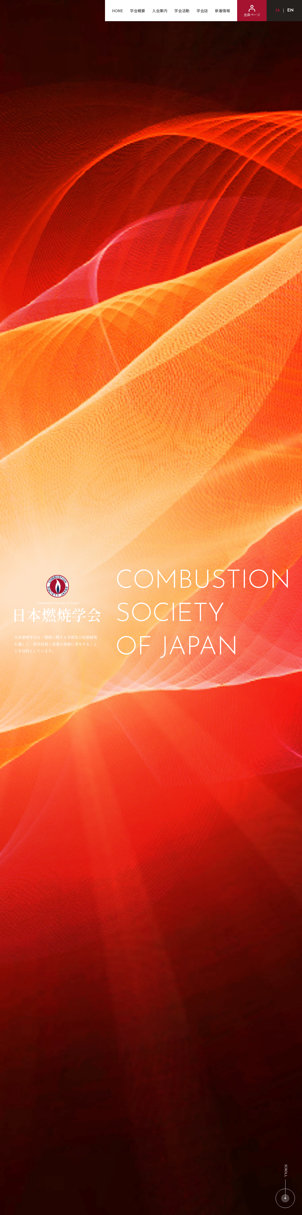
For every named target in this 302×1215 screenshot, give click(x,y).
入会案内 (159, 10)
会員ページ (252, 11)
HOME (117, 10)
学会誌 (202, 10)
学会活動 (181, 10)
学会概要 (137, 10)
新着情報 (222, 10)
